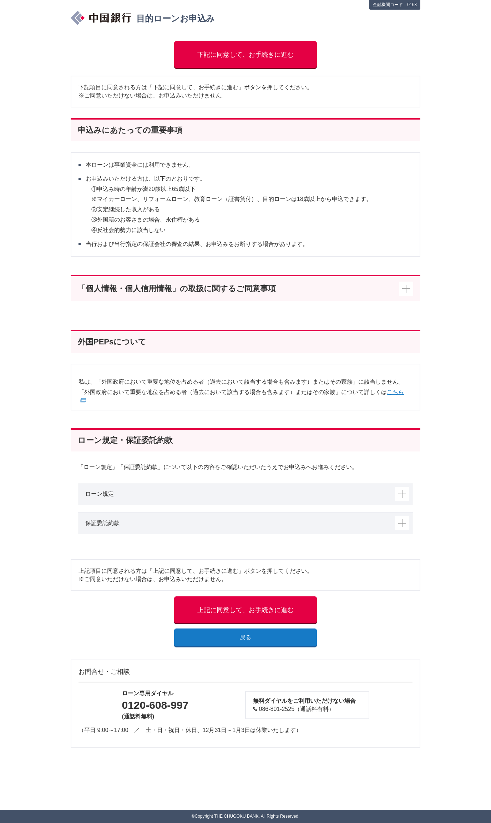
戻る (245, 637)
